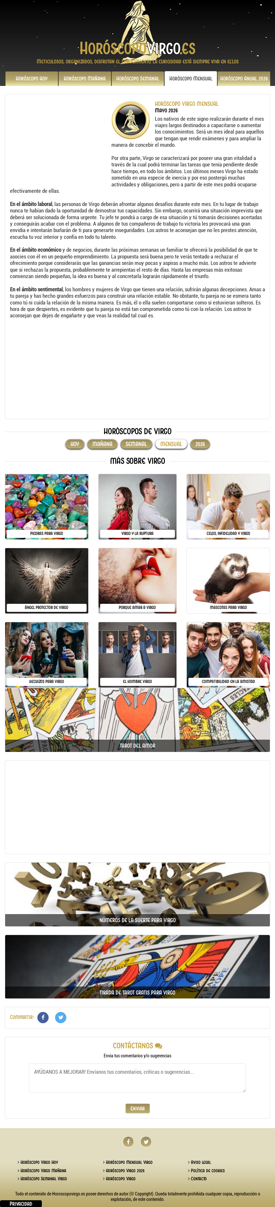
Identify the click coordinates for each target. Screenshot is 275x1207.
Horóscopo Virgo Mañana (42, 1171)
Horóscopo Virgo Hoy (38, 1162)
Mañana (85, 78)
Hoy (32, 78)
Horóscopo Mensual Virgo (128, 1162)
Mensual (191, 78)
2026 (244, 78)
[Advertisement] (60, 141)
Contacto (197, 1179)
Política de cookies (206, 1171)
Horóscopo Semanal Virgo (42, 1179)
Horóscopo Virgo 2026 (124, 1171)
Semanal (137, 78)
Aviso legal (199, 1162)
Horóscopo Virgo (119, 1179)
